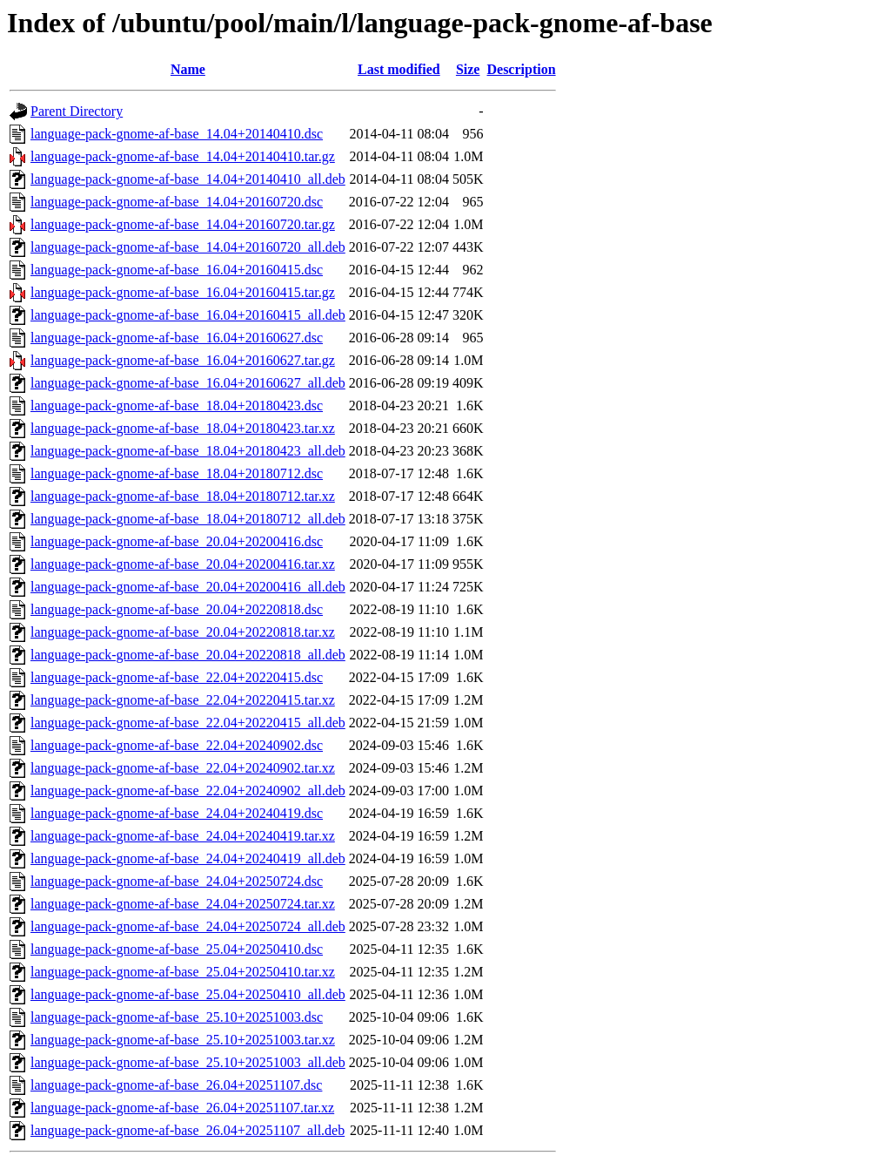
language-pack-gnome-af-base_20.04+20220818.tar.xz (182, 632)
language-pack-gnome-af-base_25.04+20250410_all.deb (187, 994)
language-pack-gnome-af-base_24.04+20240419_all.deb (187, 858)
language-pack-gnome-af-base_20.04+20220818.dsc (176, 609)
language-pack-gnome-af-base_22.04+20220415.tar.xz (182, 700)
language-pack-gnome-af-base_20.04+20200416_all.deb (187, 586)
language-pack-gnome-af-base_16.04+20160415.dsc (176, 269)
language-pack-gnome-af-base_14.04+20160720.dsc (176, 201)
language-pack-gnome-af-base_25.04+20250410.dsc (176, 949)
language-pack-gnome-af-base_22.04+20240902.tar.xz (182, 767)
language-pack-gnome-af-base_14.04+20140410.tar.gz (182, 156)
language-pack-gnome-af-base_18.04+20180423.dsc (176, 405)
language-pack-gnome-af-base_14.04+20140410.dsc (176, 133)
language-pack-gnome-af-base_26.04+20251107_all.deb (187, 1130)
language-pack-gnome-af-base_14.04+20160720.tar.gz (182, 224)
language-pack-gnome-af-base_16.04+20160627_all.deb (187, 382)
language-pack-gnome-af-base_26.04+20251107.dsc (176, 1085)
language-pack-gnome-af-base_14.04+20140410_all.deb (187, 179)
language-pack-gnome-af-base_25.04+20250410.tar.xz (182, 971)
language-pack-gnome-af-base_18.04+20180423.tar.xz (182, 428)
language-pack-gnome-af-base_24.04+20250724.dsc (176, 881)
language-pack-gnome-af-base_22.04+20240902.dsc (176, 745)
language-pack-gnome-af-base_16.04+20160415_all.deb (187, 314)
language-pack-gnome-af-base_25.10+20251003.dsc (176, 1017)
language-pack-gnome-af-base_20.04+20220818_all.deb (187, 654)
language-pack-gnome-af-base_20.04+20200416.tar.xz (182, 564)
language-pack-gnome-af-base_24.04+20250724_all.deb (187, 926)
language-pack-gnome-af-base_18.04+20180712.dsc (176, 473)
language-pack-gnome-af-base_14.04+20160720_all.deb (187, 247)
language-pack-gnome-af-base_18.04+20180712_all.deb (187, 518)
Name (188, 69)
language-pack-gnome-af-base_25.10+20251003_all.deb (187, 1062)
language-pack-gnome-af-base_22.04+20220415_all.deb (187, 722)
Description (520, 69)
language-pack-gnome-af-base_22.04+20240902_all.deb (187, 790)
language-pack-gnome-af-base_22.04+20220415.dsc (176, 677)
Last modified (399, 69)
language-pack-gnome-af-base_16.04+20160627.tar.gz (182, 360)
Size (468, 69)
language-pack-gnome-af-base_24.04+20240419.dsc (176, 813)
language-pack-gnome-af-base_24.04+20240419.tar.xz (182, 835)
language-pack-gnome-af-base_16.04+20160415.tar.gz (182, 292)
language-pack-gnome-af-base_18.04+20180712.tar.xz (182, 496)
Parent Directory (76, 111)
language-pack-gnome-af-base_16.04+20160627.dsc (176, 337)
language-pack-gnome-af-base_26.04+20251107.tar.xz (182, 1107)
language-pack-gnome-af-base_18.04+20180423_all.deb (187, 450)
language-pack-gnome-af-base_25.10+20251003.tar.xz (182, 1039)
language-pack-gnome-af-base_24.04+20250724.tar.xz (182, 903)
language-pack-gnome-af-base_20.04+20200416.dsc (176, 541)
